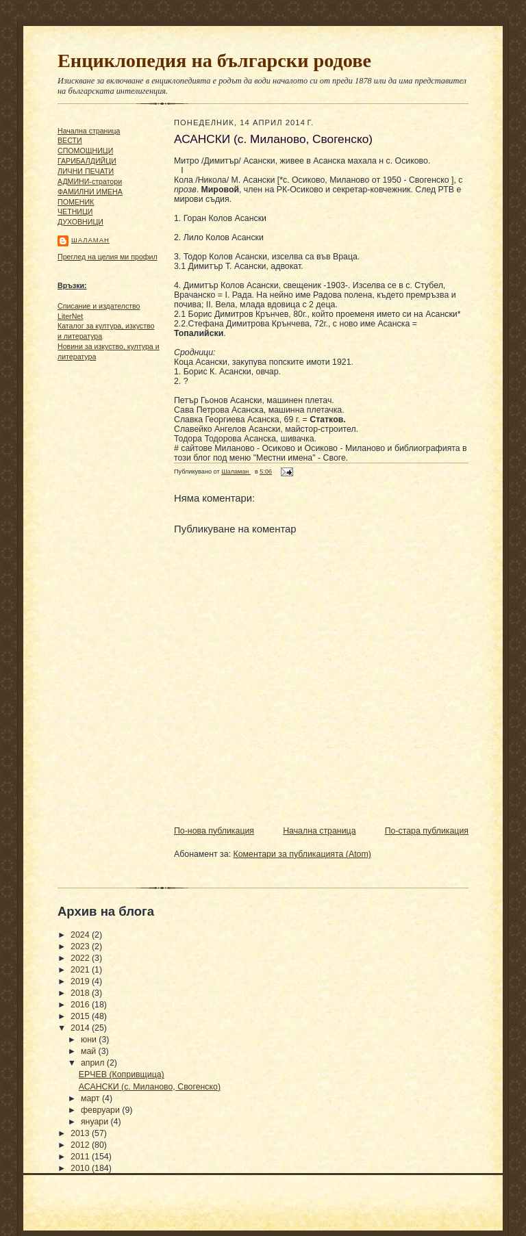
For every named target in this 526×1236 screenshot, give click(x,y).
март (91, 1098)
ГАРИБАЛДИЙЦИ (87, 161)
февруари (101, 1110)
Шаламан (90, 240)
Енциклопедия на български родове (214, 60)
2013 (81, 1133)
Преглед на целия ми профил (108, 257)
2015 (81, 1016)
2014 (81, 1028)
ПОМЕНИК (76, 202)
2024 (81, 935)
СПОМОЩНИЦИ (85, 150)
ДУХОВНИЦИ (80, 222)
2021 (81, 970)
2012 (81, 1145)
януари (96, 1121)
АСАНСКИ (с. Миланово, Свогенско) (150, 1087)
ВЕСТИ (70, 140)
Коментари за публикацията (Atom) (302, 854)
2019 (81, 981)
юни (90, 1039)
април (94, 1063)
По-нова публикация (214, 831)
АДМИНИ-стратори (90, 181)
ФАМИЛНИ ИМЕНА (90, 192)
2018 (81, 993)
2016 (81, 1004)
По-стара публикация (426, 831)
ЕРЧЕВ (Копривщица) (121, 1074)
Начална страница (89, 131)
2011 (81, 1156)
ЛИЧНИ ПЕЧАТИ (86, 171)
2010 (81, 1168)
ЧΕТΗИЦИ (75, 211)
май (90, 1051)
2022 (81, 958)
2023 (81, 946)
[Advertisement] (99, 575)
